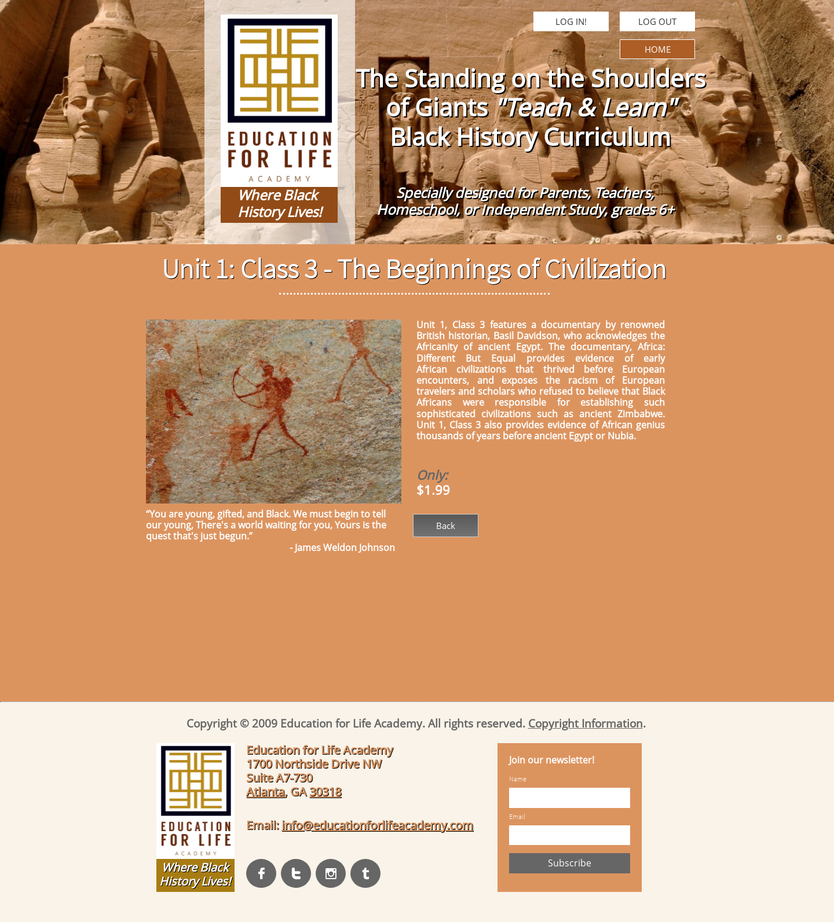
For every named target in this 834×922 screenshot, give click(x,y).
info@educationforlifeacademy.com (377, 825)
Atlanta (265, 791)
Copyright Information (585, 723)
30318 (325, 791)
